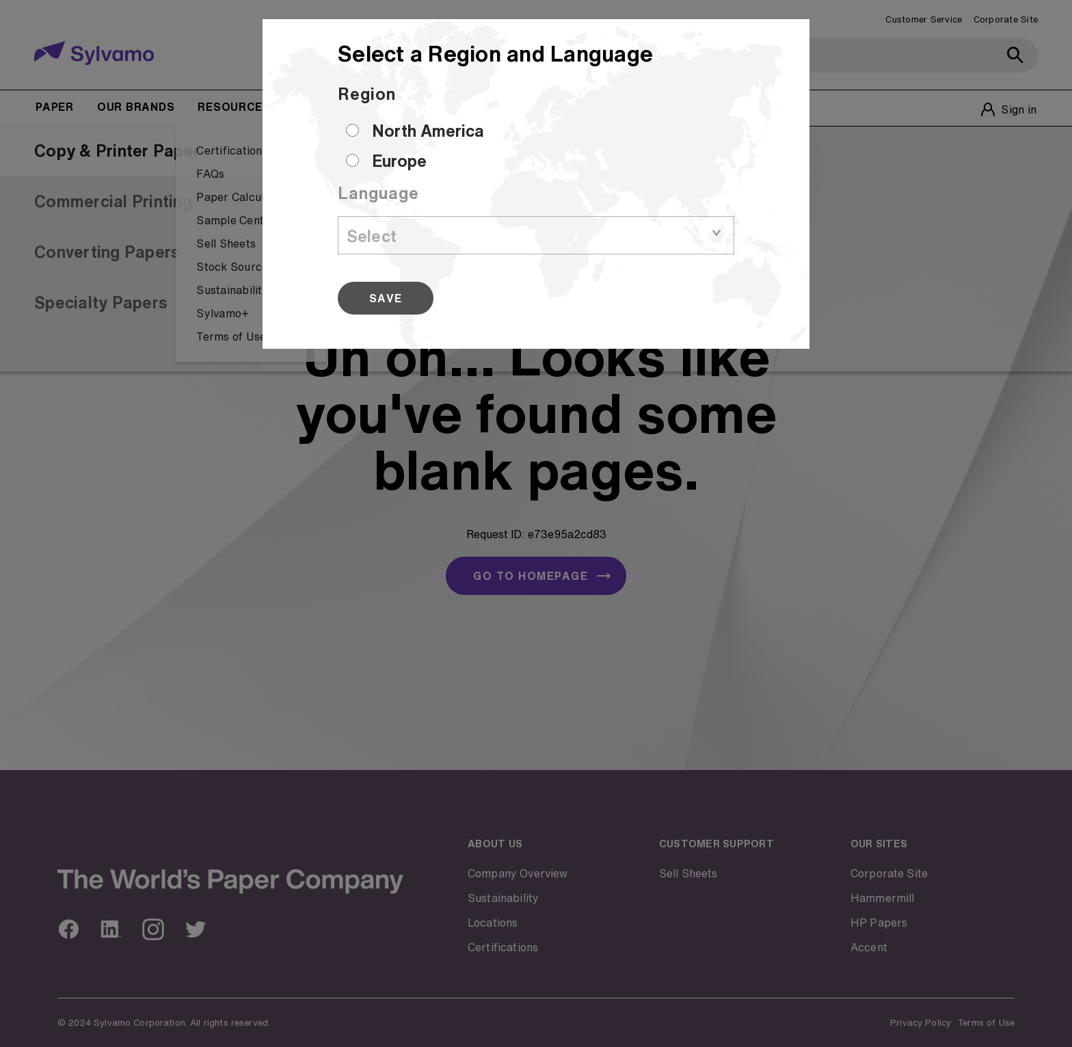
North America (428, 130)
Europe (399, 160)
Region (367, 94)
